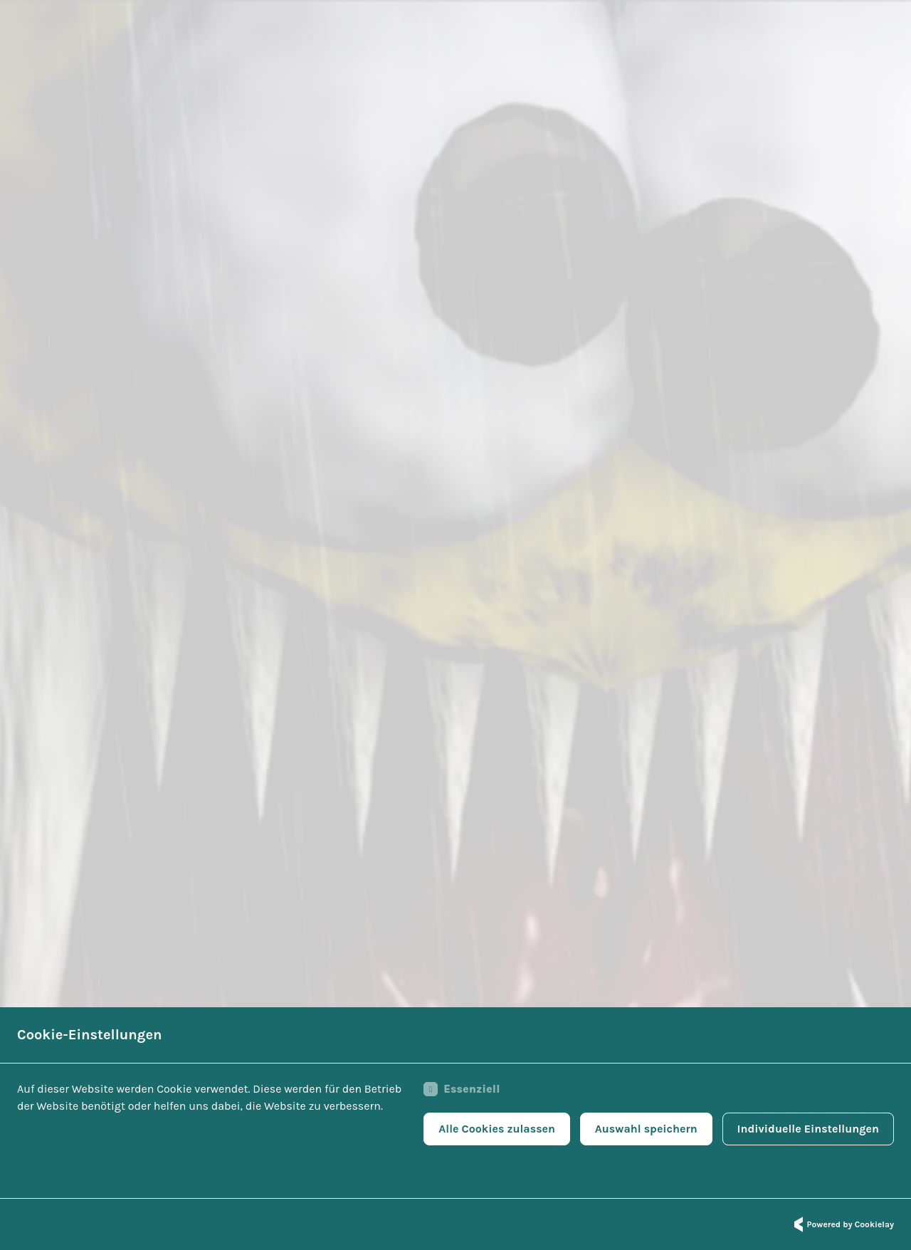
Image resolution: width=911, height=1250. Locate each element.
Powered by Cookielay (842, 1224)
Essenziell (461, 1089)
